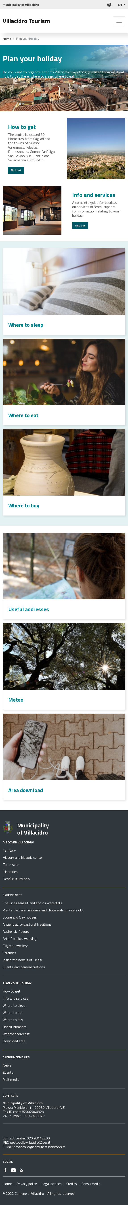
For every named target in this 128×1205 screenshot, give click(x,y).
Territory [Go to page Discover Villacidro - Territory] (9, 850)
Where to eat (23, 415)
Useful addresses (28, 609)
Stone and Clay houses (20, 917)
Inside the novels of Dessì (22, 960)
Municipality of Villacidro (33, 829)
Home (7, 38)
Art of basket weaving (20, 938)
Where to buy (23, 505)
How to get (22, 126)
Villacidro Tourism (26, 20)
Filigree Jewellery (15, 945)
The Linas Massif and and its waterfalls (32, 903)
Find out (16, 170)
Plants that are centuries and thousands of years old (43, 910)
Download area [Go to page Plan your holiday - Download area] (14, 1041)
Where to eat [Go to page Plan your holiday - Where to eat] (13, 1012)
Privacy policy (27, 1183)
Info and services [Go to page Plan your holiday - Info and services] (15, 998)
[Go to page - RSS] (21, 1169)
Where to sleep (25, 325)
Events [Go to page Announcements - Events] (8, 1072)
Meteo (15, 700)
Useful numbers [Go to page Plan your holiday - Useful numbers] (14, 1026)
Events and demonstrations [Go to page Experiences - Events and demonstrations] (24, 967)
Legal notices (52, 1183)
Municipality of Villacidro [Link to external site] (21, 4)
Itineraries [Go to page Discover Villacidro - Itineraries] (10, 871)
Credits (71, 1183)
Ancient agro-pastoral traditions (27, 924)
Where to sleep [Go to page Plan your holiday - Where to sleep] (14, 1005)
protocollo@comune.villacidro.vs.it (39, 1146)
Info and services (93, 194)
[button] (121, 4)
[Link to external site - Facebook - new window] (5, 1169)
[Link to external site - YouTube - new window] (13, 1169)
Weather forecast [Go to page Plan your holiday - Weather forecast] (16, 1034)
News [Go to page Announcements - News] (7, 1065)
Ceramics (9, 952)
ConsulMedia (91, 1183)
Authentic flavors (16, 931)
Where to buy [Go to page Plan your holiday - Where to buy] (13, 1019)
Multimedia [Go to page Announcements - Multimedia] (11, 1079)
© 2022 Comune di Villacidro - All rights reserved (39, 1193)
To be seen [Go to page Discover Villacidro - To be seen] (11, 864)
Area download (25, 790)
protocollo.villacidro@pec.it (30, 1142)
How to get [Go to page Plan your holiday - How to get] (12, 991)
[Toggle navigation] (119, 20)
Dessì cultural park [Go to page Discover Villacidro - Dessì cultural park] (16, 878)
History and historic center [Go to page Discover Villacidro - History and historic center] (23, 857)
